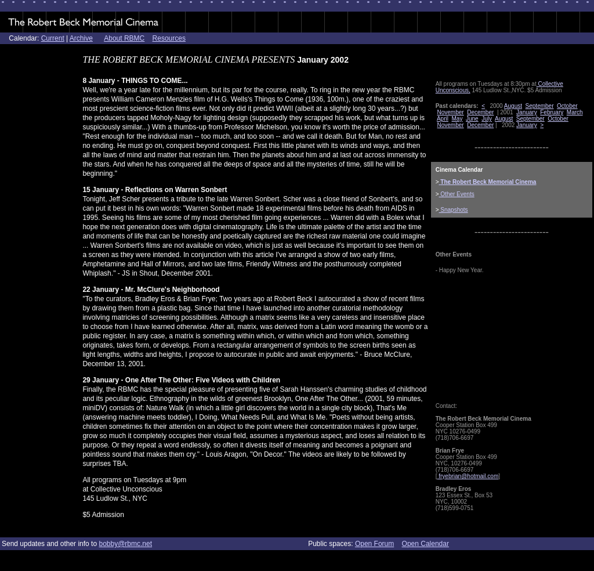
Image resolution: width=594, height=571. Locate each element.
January (526, 112)
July (486, 118)
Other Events (457, 194)
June (472, 118)
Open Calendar (425, 544)
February (551, 112)
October (567, 106)
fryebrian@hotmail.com (467, 476)
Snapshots (453, 210)
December (480, 112)
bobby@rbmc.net (125, 544)
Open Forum (374, 544)
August (513, 106)
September (540, 106)
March (575, 112)
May (457, 118)
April (442, 118)
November (450, 112)
